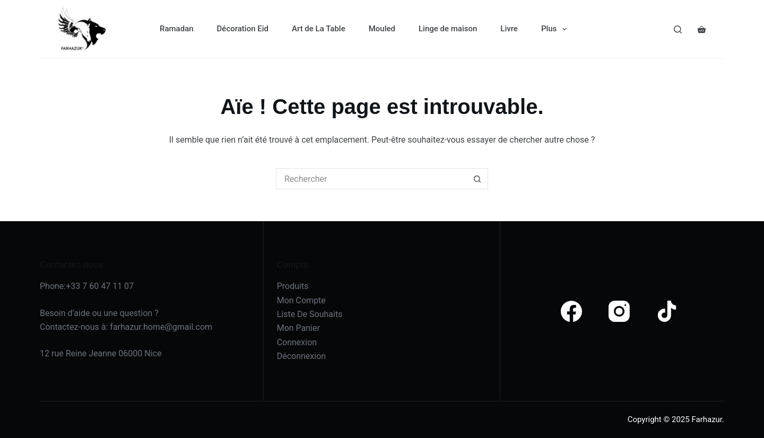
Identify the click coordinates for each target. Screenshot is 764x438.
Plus (556, 29)
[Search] (678, 29)
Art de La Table (318, 28)
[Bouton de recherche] (477, 178)
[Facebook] (571, 311)
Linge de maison (448, 28)
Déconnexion (301, 356)
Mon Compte (301, 300)
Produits (293, 286)
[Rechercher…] (371, 178)
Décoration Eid (242, 28)
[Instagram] (619, 311)
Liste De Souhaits (310, 314)
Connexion (297, 342)
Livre (509, 28)
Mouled (382, 28)
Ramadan (177, 28)
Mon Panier (298, 328)
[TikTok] (667, 311)
